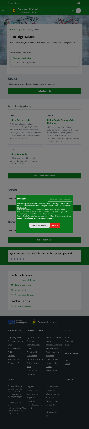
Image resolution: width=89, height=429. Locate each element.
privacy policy (22, 208)
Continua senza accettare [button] (60, 198)
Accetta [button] (55, 225)
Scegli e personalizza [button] (39, 225)
